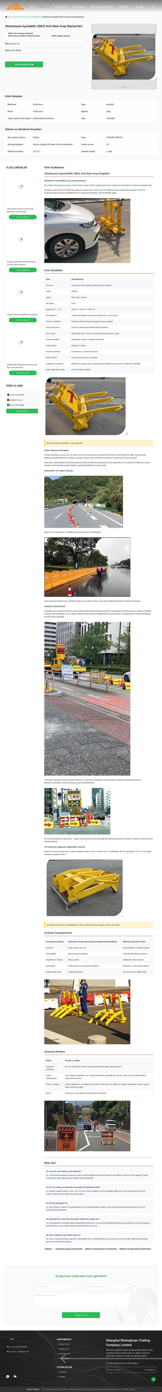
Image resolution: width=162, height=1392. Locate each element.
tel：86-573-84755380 (17, 1347)
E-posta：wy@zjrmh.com (18, 1352)
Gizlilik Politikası (33, 1389)
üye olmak (149, 1370)
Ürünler (15, 17)
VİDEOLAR (61, 6)
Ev (32, 6)
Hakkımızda (79, 6)
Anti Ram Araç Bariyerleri (30, 17)
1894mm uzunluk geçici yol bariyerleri (101, 1249)
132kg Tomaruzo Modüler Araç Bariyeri (22, 315)
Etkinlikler (124, 6)
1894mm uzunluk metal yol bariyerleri (135, 1249)
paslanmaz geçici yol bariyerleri (69, 1249)
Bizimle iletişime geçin (102, 6)
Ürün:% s (44, 6)
